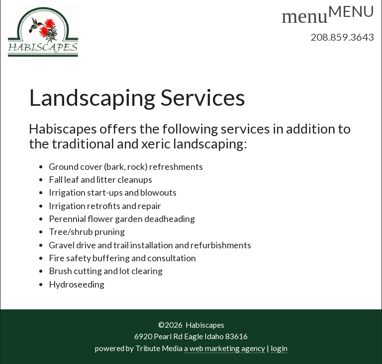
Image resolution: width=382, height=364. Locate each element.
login (279, 348)
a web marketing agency (224, 348)
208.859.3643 (342, 37)
